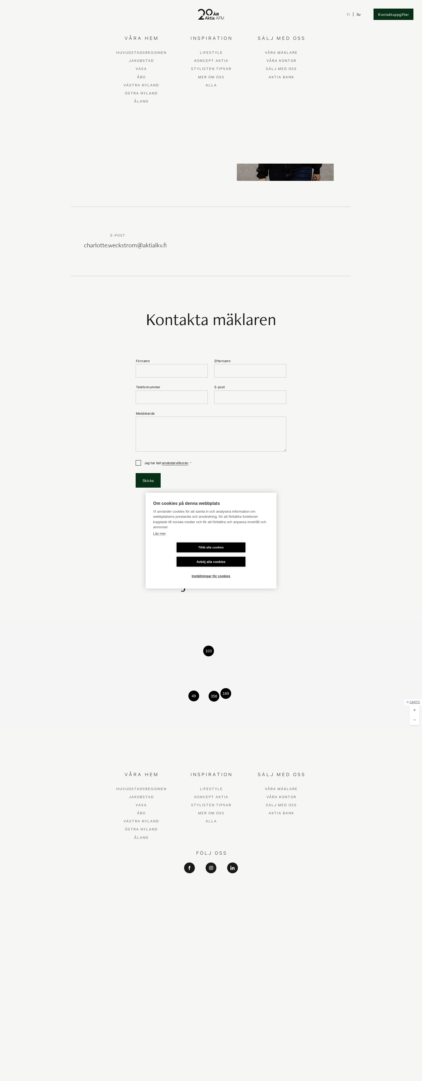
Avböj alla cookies (243, 555)
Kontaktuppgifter (393, 14)
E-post (219, 387)
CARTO (415, 702)
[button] (208, 651)
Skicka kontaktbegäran (147, 119)
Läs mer (159, 540)
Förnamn (143, 360)
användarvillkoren (175, 462)
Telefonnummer (148, 387)
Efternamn (222, 360)
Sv (358, 14)
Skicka (148, 480)
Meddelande (145, 413)
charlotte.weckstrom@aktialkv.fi (125, 246)
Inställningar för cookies (211, 569)
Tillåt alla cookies (179, 554)
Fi (348, 14)
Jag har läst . (166, 462)
